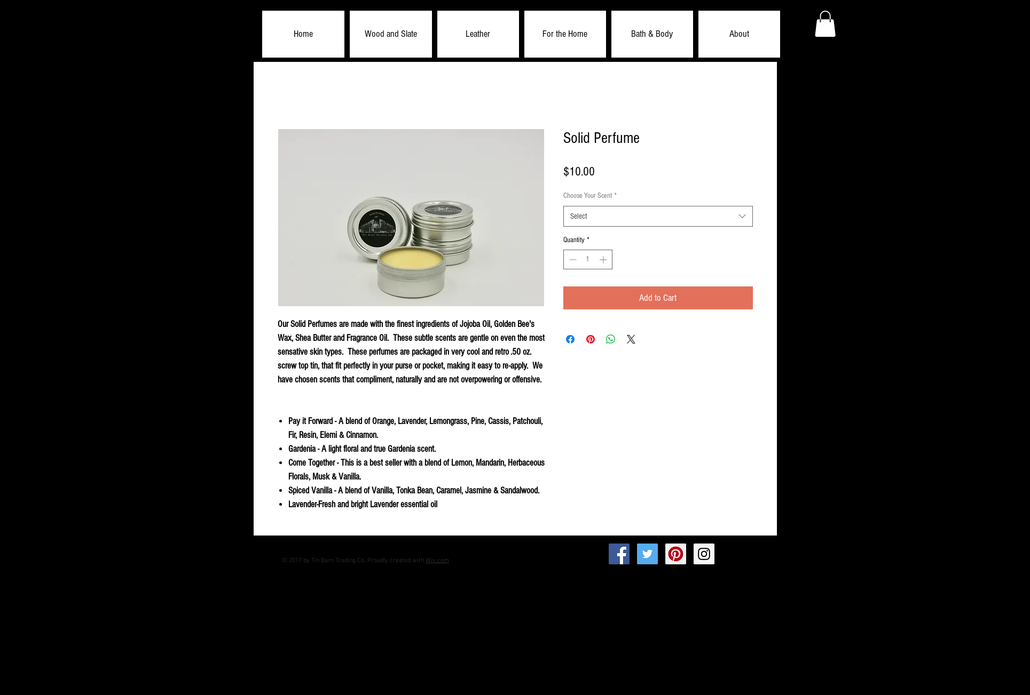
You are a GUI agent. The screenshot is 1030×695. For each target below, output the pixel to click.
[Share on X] (631, 339)
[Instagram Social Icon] (704, 554)
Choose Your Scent (590, 195)
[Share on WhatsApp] (610, 339)
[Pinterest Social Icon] (675, 554)
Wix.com (437, 560)
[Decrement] (571, 259)
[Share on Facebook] (570, 339)
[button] (391, 34)
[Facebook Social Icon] (619, 554)
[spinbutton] (587, 259)
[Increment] (604, 259)
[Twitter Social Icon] (647, 554)
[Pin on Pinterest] (590, 339)
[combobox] (658, 216)
